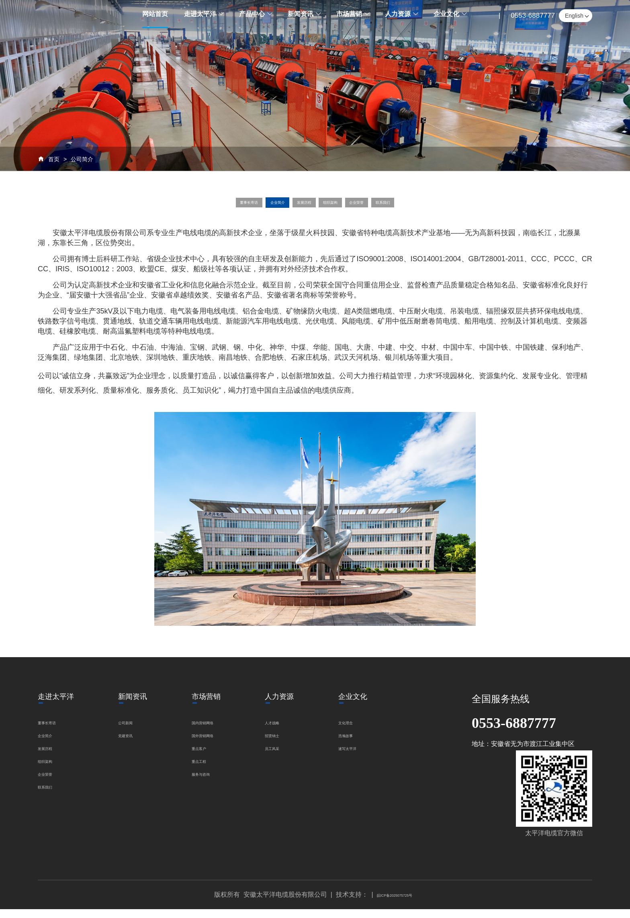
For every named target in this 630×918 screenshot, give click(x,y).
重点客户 (204, 756)
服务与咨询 (208, 782)
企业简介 (248, 207)
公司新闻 (131, 730)
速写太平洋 (364, 756)
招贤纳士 (287, 743)
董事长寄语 (198, 207)
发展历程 (295, 207)
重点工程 (204, 769)
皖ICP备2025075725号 (395, 903)
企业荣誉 (388, 207)
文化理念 (361, 730)
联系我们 (435, 207)
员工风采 (287, 756)
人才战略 (287, 730)
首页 (53, 159)
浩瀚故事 (361, 743)
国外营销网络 (211, 743)
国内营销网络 (211, 730)
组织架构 (342, 207)
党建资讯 (131, 743)
